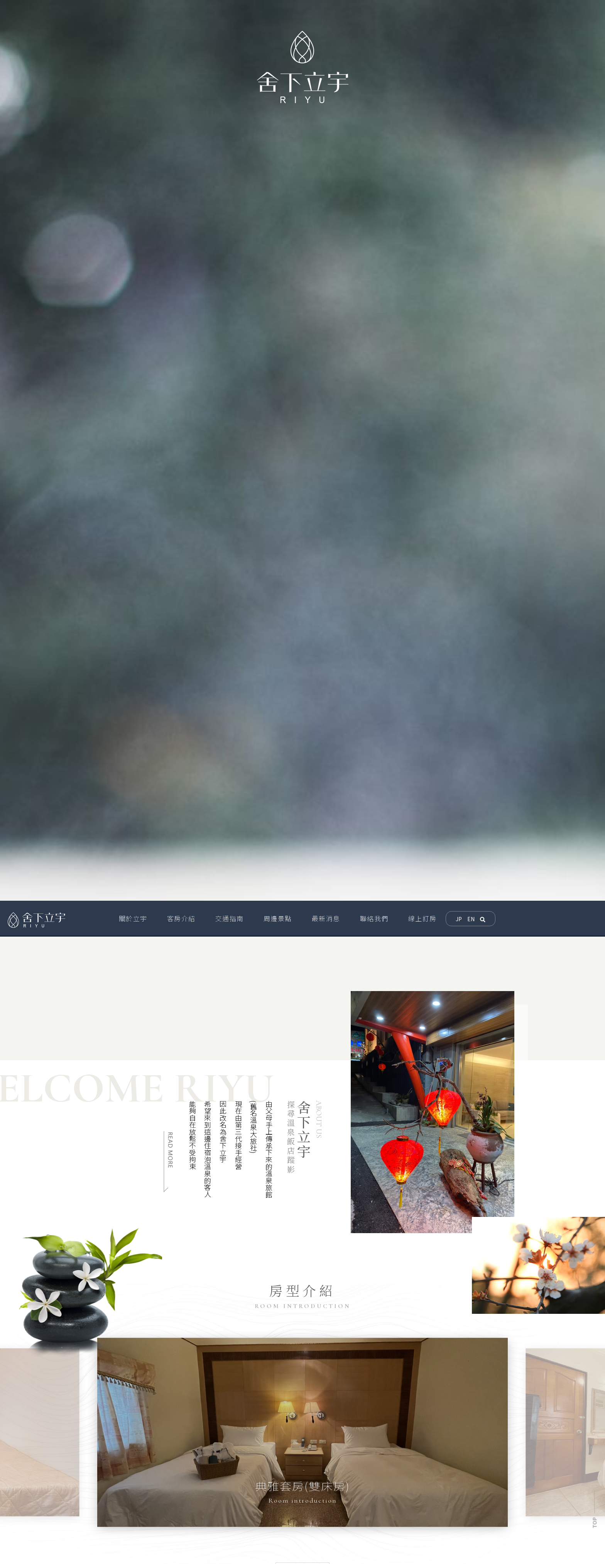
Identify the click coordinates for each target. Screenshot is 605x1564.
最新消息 (433, 1521)
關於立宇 (383, 1510)
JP (459, 558)
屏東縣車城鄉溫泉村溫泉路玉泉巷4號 (196, 1508)
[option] (90, 931)
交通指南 (483, 1510)
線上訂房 (383, 1532)
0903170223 (162, 1522)
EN (471, 558)
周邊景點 (383, 1521)
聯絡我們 (483, 1521)
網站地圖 (391, 1542)
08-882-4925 (157, 1548)
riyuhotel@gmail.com (176, 1535)
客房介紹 (433, 1510)
